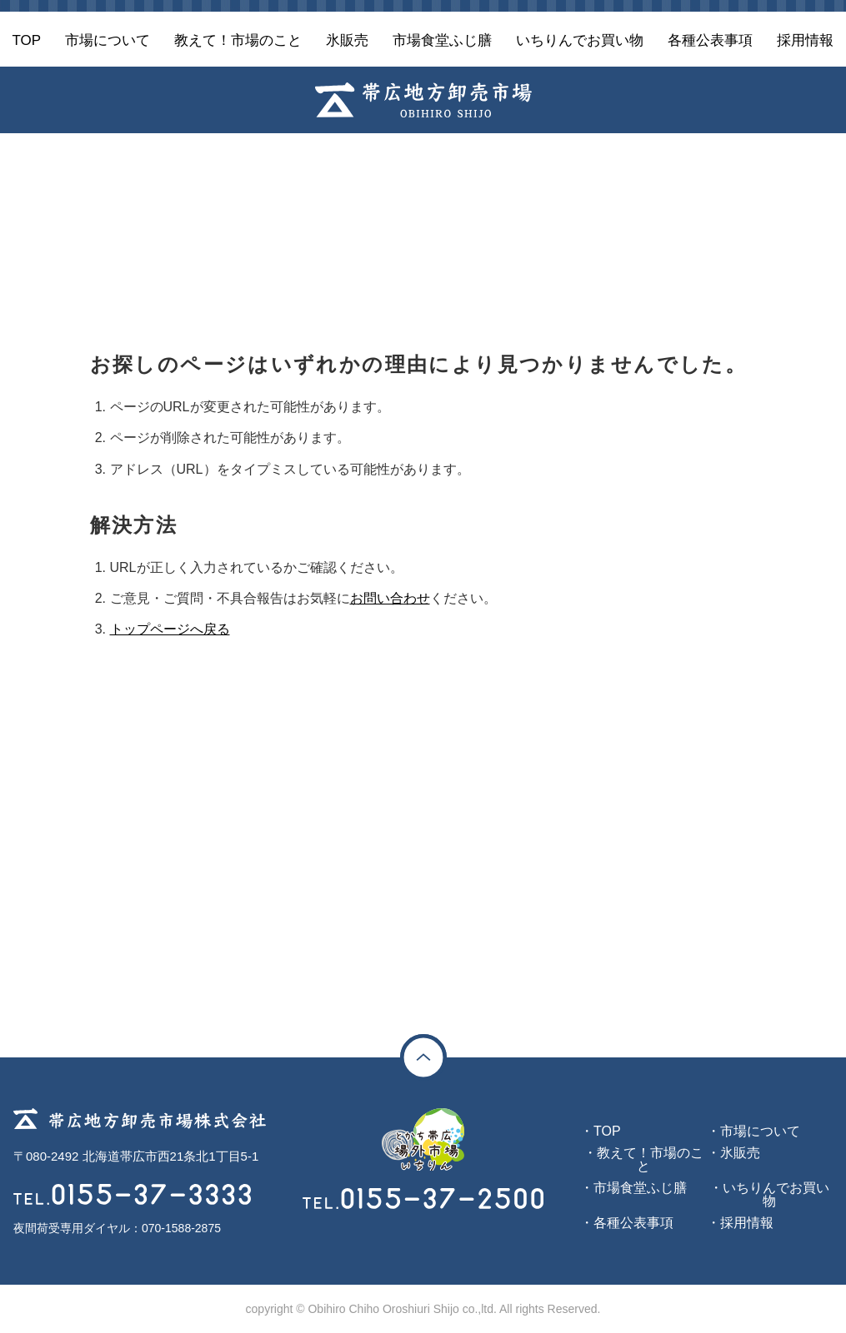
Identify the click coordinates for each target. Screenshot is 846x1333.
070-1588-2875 (181, 1228)
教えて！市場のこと (650, 1159)
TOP (607, 1131)
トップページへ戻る (170, 629)
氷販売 (740, 1153)
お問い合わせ (390, 598)
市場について (760, 1131)
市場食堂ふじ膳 (640, 1188)
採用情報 (746, 1223)
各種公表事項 (633, 1223)
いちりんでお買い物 (776, 1194)
